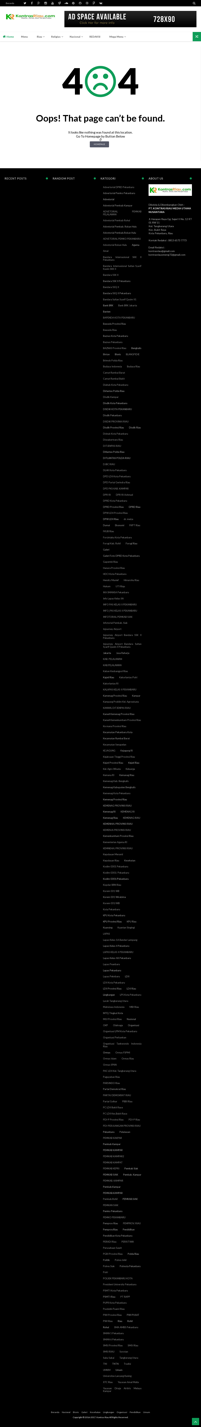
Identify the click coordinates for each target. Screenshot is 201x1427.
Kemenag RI (109, 811)
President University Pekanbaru (119, 1284)
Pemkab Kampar (112, 1144)
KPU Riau (131, 921)
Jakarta (107, 653)
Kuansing (107, 927)
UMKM (106, 1369)
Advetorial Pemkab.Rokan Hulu (119, 232)
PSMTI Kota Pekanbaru (115, 1290)
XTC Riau (108, 1382)
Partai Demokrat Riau (114, 1089)
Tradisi (127, 1363)
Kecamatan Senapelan (114, 744)
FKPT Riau (134, 525)
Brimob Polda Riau (113, 360)
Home (8, 36)
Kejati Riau (133, 762)
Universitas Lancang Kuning (117, 1375)
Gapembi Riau (110, 561)
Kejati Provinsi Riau (113, 762)
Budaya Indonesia (112, 366)
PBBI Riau (127, 1101)
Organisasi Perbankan (114, 1037)
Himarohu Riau (131, 580)
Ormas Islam (109, 1058)
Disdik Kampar (111, 397)
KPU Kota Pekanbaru (114, 915)
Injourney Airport (112, 629)
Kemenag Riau (110, 817)
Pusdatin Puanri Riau (114, 1308)
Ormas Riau (128, 1058)
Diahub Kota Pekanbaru (115, 384)
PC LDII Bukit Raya (113, 1107)
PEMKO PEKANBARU (114, 1217)
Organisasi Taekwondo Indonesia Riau (122, 1045)
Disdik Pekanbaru (112, 415)
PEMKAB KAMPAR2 (113, 1156)
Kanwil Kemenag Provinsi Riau (118, 714)
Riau (120, 1321)
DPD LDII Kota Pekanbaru (117, 476)
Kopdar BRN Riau (112, 884)
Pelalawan (125, 1131)
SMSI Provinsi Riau (113, 1345)
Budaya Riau (133, 366)
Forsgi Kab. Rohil (112, 543)
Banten (106, 311)
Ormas (106, 1052)
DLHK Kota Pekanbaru (115, 470)
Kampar (136, 695)
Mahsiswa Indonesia (113, 1006)
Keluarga (130, 768)
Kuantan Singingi (126, 927)
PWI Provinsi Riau (112, 1314)
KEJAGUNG (109, 750)
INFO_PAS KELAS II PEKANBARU (120, 610)
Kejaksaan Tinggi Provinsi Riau (119, 756)
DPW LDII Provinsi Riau (115, 512)
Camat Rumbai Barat (114, 372)
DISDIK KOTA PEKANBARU (117, 409)
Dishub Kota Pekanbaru (115, 433)
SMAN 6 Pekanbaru (113, 1339)
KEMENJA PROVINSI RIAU (117, 830)
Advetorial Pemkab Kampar (117, 205)
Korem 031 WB (111, 891)
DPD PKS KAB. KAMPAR (116, 488)
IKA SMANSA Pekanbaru (116, 592)
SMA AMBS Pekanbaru (126, 1327)
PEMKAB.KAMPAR (113, 1193)
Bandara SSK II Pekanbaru (116, 281)
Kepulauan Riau (111, 860)
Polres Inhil (120, 1260)
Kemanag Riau (126, 775)
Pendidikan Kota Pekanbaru (117, 1235)
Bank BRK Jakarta (127, 305)
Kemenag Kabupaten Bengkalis (119, 787)
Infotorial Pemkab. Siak (115, 622)
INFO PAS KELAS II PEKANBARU (120, 604)
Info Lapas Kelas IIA (113, 598)
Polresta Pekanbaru (130, 1266)
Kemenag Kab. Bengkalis (116, 781)
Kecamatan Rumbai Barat (116, 738)
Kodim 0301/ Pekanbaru (116, 872)
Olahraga (118, 1025)
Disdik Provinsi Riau (113, 427)
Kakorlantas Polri (128, 677)
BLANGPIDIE (133, 354)
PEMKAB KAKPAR (112, 1137)
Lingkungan (109, 994)
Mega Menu (116, 36)
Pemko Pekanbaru (112, 1211)
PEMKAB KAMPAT (113, 1162)
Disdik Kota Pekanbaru (115, 403)
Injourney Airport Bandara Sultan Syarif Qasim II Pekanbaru (122, 645)
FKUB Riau (108, 531)
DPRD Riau (134, 506)
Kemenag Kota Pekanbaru (116, 793)
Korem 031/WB (111, 903)
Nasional (131, 1019)
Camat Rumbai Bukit (114, 378)
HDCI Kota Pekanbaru (114, 574)
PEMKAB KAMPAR (113, 1150)
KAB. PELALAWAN (112, 659)
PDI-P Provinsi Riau (113, 1119)
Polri (105, 1272)
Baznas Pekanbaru (112, 342)
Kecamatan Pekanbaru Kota (117, 732)
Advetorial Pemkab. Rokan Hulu (120, 226)
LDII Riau (131, 988)
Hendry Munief (111, 580)
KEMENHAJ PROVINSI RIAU (118, 823)
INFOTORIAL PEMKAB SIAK (117, 616)
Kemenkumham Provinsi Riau (118, 836)
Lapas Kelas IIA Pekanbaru (117, 958)
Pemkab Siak (131, 1168)
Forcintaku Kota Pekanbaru (117, 537)
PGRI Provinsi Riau (113, 1253)
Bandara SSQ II (111, 287)
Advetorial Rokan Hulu (115, 244)
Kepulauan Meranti (113, 854)
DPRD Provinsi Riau (113, 506)
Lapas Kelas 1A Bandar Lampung (120, 939)
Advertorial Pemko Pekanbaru (119, 193)
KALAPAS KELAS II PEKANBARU (119, 689)
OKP (105, 1025)
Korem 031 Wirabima (114, 897)
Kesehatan (129, 860)
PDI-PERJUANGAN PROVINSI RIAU (122, 1125)
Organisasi (133, 1025)
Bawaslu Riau (110, 329)
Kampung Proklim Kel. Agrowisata (121, 701)
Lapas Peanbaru (111, 964)
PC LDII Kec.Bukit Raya (115, 1113)
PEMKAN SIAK (110, 1205)
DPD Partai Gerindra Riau (116, 482)
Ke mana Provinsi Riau (114, 726)
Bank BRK (108, 305)
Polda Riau (133, 1253)
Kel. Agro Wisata (112, 768)
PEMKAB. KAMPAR (113, 1180)
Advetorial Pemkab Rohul (116, 220)
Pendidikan (129, 1229)
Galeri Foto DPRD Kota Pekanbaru (121, 555)
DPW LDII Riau (111, 519)
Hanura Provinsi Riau (114, 568)
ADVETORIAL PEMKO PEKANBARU (122, 238)
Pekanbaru (108, 1131)
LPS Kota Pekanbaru (130, 994)
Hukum (106, 586)
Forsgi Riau (131, 543)
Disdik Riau (135, 427)
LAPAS (106, 933)
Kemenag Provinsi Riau (115, 799)
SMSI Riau (133, 1345)
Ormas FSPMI (122, 1052)
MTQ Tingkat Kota (113, 1013)
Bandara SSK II (110, 274)
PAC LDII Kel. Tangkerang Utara (119, 1070)
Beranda (10, 3)
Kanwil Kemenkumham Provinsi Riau (122, 720)
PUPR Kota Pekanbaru (115, 1302)
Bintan (106, 354)
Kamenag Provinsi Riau (115, 695)
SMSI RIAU (108, 1351)
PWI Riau (108, 1321)
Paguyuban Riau (111, 1076)
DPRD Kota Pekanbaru (115, 500)
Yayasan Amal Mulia (128, 1382)
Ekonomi (119, 525)
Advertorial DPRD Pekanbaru (118, 187)
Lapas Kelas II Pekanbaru (116, 945)
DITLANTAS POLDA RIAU (116, 458)
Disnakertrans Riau (113, 439)
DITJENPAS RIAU (112, 445)
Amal (105, 250)
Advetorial (108, 199)
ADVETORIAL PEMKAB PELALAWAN (122, 213)
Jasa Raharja (122, 653)
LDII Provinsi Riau (112, 988)
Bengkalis (136, 348)
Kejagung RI (126, 750)
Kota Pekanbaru (111, 909)
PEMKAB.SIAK (130, 1199)
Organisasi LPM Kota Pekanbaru (120, 1031)
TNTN (115, 1363)
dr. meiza (128, 519)
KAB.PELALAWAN (112, 665)
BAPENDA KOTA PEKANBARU (119, 317)
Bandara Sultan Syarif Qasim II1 (119, 299)
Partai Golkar (110, 1101)
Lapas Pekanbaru (112, 970)
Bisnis (118, 354)
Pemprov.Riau (110, 1229)
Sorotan (124, 1351)
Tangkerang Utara (128, 1357)
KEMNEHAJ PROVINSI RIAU (118, 848)
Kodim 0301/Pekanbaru (116, 878)
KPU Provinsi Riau (112, 921)
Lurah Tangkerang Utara (115, 1000)
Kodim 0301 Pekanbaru (115, 866)
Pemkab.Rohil (110, 1199)
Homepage (99, 144)
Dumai (106, 525)
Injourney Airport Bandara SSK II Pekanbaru (122, 636)
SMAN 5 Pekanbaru (113, 1333)
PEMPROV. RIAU (132, 1223)
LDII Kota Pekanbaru (114, 982)
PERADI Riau (109, 1241)
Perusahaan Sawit (112, 1247)
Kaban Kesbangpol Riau (115, 671)
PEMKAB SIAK (110, 1174)
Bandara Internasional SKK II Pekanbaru (122, 258)
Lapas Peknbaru (111, 976)
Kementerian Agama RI (115, 842)
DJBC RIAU (109, 464)
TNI (105, 1363)
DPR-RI (107, 494)
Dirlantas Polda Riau (113, 391)
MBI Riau (134, 1006)
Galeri (106, 549)
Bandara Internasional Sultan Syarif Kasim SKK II (122, 267)
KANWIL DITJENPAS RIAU (117, 707)
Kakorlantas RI (110, 683)
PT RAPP (125, 1296)
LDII (127, 976)
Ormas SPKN (110, 1064)
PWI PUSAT (133, 1314)
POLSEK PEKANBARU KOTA (118, 1278)
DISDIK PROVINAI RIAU (116, 421)
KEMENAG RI (128, 811)
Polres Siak (109, 1266)
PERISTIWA (128, 1241)
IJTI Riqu (120, 586)
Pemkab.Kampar (112, 1186)
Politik (106, 1260)
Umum (119, 1369)
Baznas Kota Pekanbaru (115, 335)
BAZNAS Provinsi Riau (114, 348)
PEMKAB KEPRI (111, 1168)
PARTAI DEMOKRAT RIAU (117, 1095)
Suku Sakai (108, 1357)
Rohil (130, 1321)
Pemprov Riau (110, 1223)
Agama (135, 244)
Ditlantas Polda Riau (113, 451)
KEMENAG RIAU (131, 817)
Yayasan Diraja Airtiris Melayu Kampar (122, 1390)
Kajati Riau (108, 677)
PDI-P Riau (134, 1119)
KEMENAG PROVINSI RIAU (117, 805)
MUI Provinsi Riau (112, 1019)
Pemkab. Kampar (132, 1174)
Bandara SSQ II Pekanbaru (117, 293)
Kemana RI (108, 775)
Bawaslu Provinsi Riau (114, 323)
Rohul (106, 1327)
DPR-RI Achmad (124, 494)
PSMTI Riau (109, 1296)
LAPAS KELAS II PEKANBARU (118, 952)
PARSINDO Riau (111, 1083)
